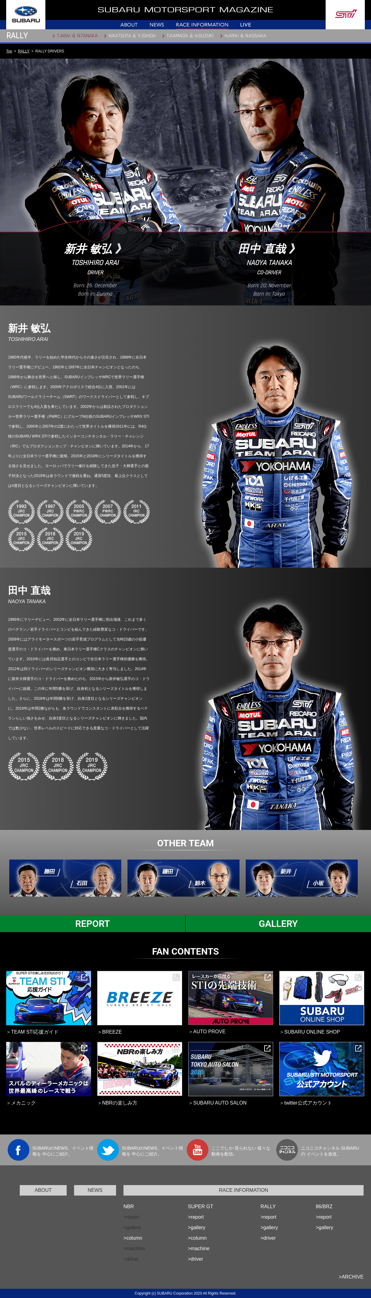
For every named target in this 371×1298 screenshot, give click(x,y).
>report (196, 1217)
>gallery (196, 1227)
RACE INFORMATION (243, 1190)
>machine (199, 1248)
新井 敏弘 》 (95, 249)
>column (132, 1238)
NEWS (95, 1190)
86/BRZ (324, 1206)
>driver (195, 1259)
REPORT (92, 923)
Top (9, 51)
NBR (128, 1206)
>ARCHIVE (351, 1276)
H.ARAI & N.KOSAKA (245, 35)
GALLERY (278, 923)
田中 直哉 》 (269, 249)
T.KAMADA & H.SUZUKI (190, 35)
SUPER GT (200, 1206)
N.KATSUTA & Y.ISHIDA (132, 35)
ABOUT (43, 1190)
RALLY (23, 51)
